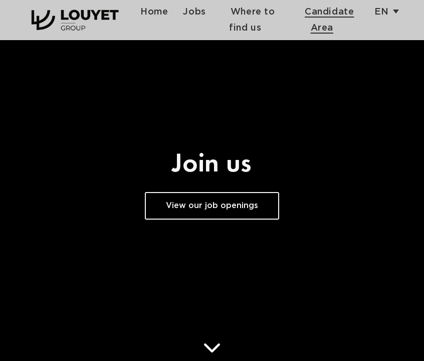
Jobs (194, 12)
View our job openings (212, 206)
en (381, 12)
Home (154, 12)
